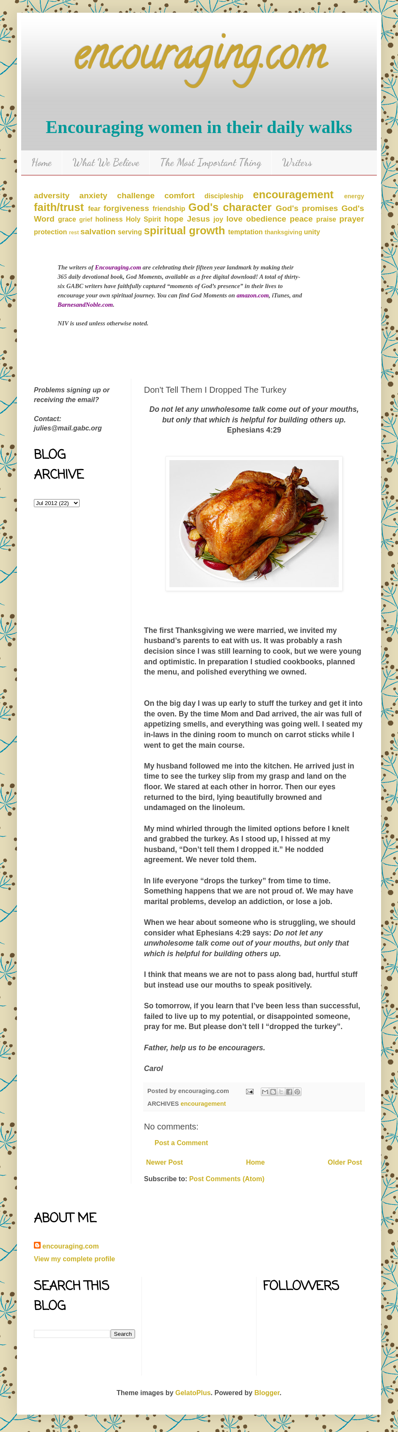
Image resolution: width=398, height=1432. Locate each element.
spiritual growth (184, 230)
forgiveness (126, 208)
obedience (266, 218)
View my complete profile (74, 1259)
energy (354, 196)
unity (312, 232)
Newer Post (164, 1162)
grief (85, 219)
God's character (230, 207)
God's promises (307, 208)
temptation (245, 232)
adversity (51, 195)
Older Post (345, 1162)
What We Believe (105, 162)
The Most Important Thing (210, 162)
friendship (168, 208)
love (235, 218)
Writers (297, 162)
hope (173, 218)
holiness (109, 219)
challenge (136, 195)
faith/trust (59, 207)
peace (301, 218)
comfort (179, 195)
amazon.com (253, 295)
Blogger (267, 1392)
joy (218, 219)
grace (67, 219)
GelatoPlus (193, 1392)
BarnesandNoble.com (85, 304)
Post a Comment (181, 1142)
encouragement (293, 194)
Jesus (198, 218)
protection (50, 232)
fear (94, 208)
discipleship (224, 196)
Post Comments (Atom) (227, 1178)
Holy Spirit (143, 219)
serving (130, 232)
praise (326, 219)
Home (41, 162)
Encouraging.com (118, 267)
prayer (351, 218)
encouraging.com (199, 59)
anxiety (93, 195)
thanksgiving (283, 232)
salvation (98, 231)
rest (74, 232)
